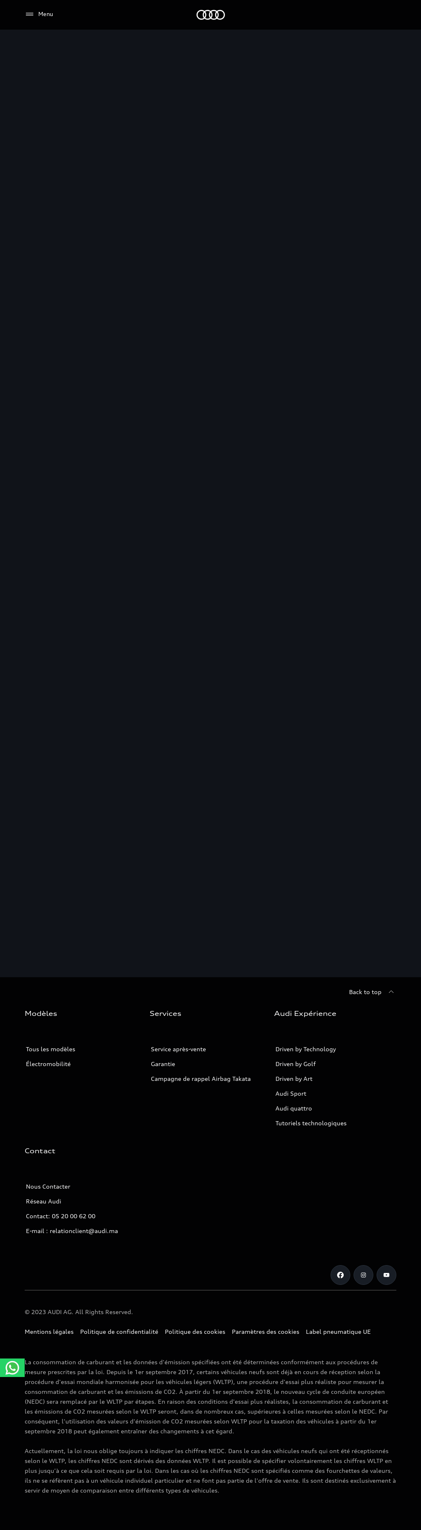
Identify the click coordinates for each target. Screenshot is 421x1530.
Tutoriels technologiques (311, 1123)
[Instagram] (363, 1275)
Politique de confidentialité (119, 1331)
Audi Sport (290, 1093)
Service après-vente (178, 1049)
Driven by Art (293, 1078)
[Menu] (39, 14)
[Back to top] (372, 992)
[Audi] (211, 15)
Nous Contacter (48, 1186)
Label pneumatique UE (338, 1331)
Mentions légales (49, 1331)
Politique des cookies (195, 1331)
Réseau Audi (43, 1201)
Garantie (163, 1063)
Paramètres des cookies (265, 1331)
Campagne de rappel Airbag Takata (201, 1078)
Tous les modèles (50, 1049)
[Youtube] (386, 1275)
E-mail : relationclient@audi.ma (72, 1230)
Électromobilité (48, 1063)
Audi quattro (293, 1108)
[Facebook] (340, 1275)
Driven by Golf (295, 1063)
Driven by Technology (305, 1049)
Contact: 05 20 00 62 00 (60, 1215)
